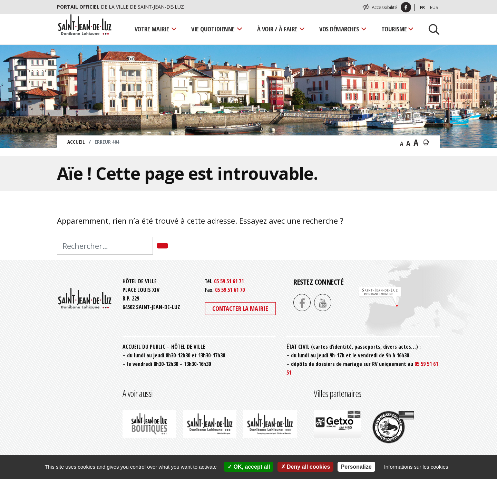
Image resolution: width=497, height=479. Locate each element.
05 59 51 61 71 (229, 281)
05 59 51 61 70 (230, 290)
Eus (434, 7)
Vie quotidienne (213, 28)
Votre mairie (152, 28)
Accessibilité (384, 7)
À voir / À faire (277, 28)
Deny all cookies (305, 467)
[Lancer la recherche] (431, 29)
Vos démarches (339, 28)
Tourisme (394, 28)
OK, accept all (248, 467)
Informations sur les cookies (416, 467)
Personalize (356, 467)
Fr (422, 7)
